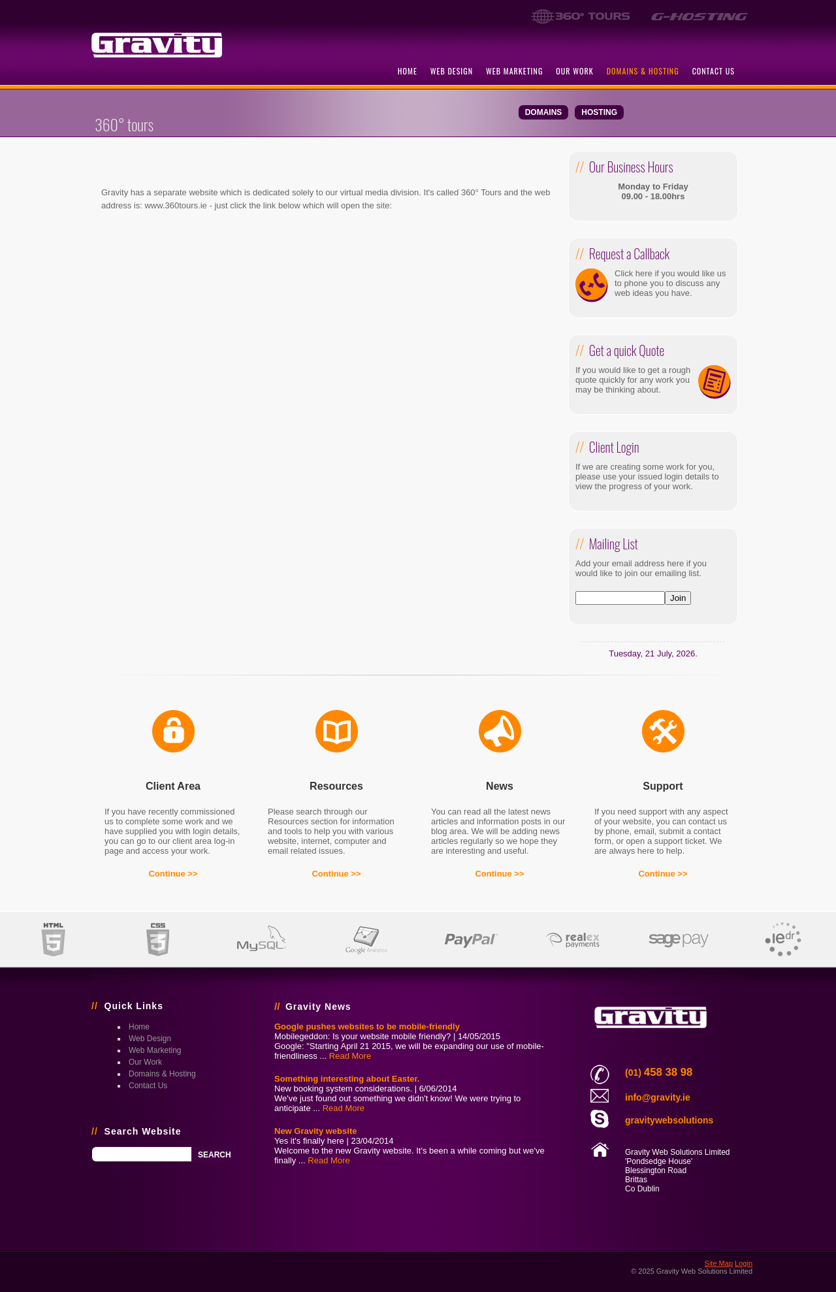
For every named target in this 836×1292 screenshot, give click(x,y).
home (407, 70)
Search (214, 1154)
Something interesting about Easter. (346, 1079)
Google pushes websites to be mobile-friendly (367, 1026)
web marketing (514, 70)
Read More (350, 1056)
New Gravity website (315, 1131)
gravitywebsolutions (669, 1120)
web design (451, 70)
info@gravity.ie (657, 1097)
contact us (713, 70)
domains (543, 112)
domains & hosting (643, 70)
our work (574, 70)
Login (743, 1263)
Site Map (719, 1263)
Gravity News (318, 1006)
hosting (599, 112)
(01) (658, 1072)
